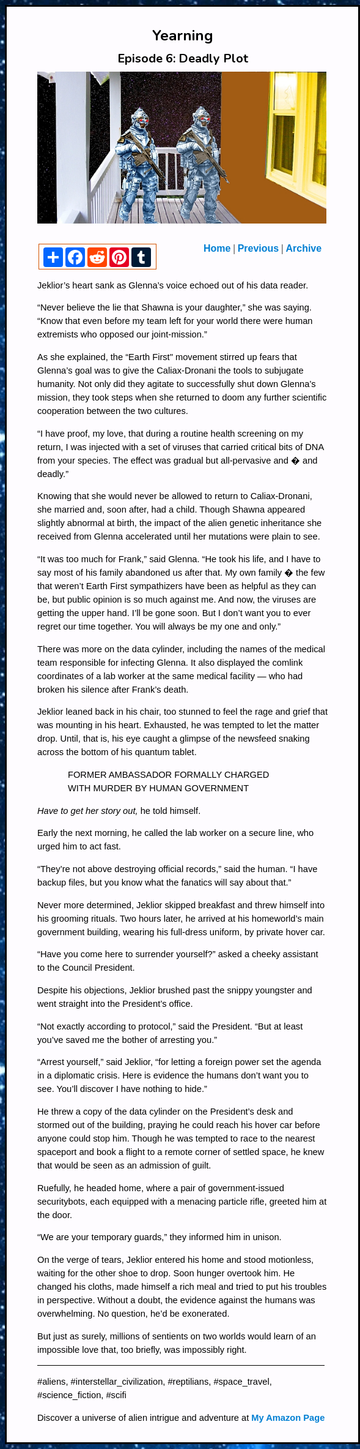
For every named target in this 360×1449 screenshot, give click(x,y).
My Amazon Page (288, 1418)
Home (217, 248)
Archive (303, 248)
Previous (258, 248)
